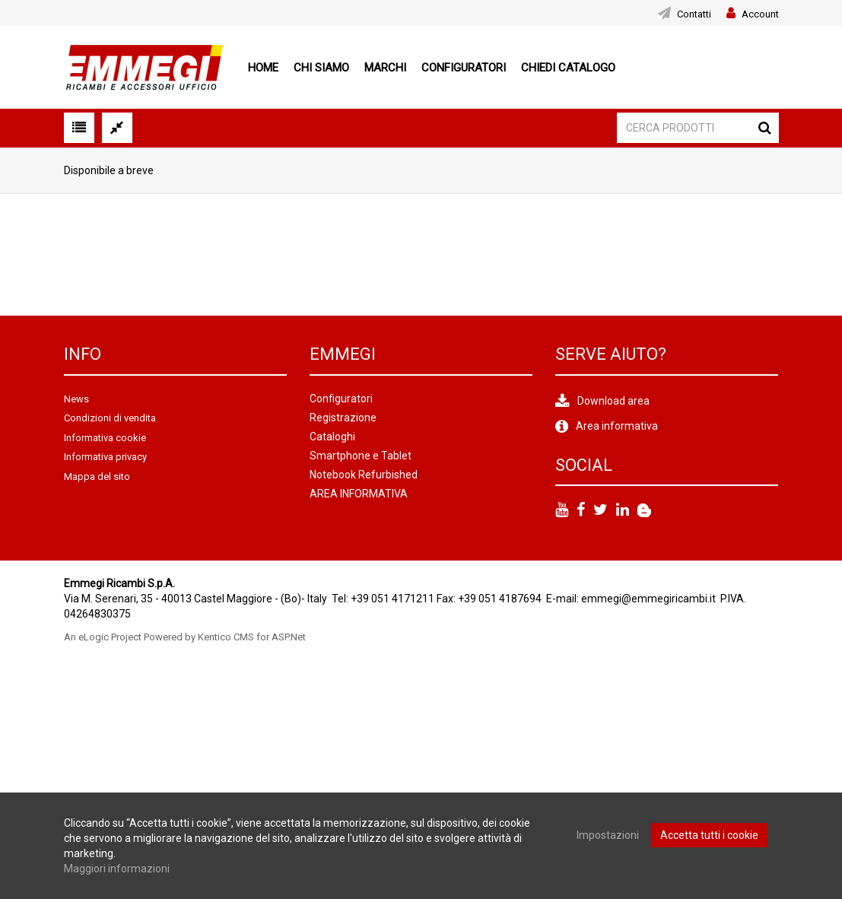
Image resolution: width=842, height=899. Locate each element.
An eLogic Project (102, 637)
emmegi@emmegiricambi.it (648, 598)
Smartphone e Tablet (360, 456)
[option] (114, 255)
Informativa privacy (105, 456)
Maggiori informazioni (117, 868)
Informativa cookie (105, 437)
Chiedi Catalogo (568, 68)
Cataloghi (332, 436)
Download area (613, 401)
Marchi (385, 68)
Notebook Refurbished (364, 475)
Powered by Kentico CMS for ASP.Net (225, 637)
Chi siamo (321, 68)
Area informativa (617, 426)
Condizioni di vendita (110, 418)
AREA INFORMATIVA (359, 494)
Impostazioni (608, 835)
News (76, 399)
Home (263, 68)
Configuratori (463, 68)
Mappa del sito (97, 476)
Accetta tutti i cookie (709, 835)
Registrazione (343, 417)
